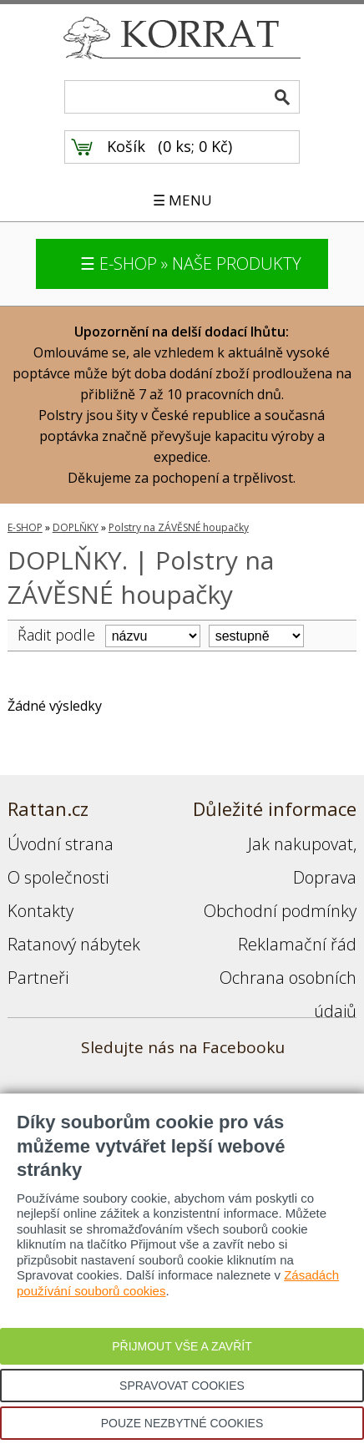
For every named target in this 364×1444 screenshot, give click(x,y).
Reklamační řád (297, 944)
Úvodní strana (61, 844)
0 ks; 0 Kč (195, 146)
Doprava (324, 877)
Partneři (38, 977)
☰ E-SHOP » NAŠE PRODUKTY (190, 263)
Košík (126, 146)
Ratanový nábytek (74, 944)
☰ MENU (182, 200)
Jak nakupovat (300, 844)
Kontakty (40, 910)
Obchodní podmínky (280, 910)
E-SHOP (25, 527)
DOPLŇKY (76, 527)
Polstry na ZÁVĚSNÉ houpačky (179, 527)
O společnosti (58, 877)
